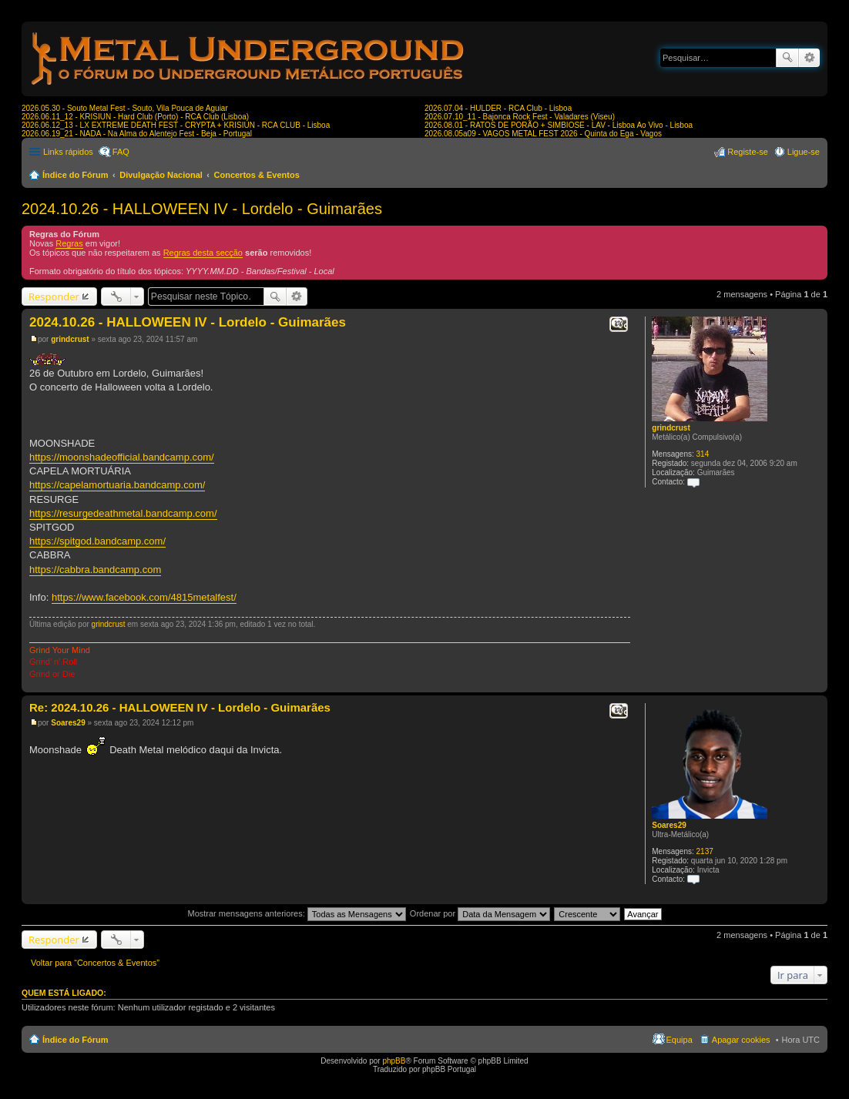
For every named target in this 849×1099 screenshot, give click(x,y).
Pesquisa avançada (809, 58)
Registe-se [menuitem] (747, 151)
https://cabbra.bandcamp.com (95, 569)
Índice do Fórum (75, 174)
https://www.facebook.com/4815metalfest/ (144, 597)
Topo (815, 684)
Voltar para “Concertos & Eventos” (95, 962)
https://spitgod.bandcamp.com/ (97, 541)
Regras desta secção (203, 252)
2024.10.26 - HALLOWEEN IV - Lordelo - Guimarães (202, 208)
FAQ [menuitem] (120, 151)
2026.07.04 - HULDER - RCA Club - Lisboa (498, 108)
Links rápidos (68, 151)
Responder (54, 296)
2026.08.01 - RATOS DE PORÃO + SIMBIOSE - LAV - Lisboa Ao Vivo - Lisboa (558, 125)
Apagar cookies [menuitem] (741, 1039)
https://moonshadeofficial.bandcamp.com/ (121, 457)
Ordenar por (480, 913)
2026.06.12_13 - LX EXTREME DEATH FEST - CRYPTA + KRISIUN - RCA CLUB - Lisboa (176, 125)
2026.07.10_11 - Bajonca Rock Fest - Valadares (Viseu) (519, 116)
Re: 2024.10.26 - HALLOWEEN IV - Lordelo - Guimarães (180, 707)
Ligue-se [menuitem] (803, 151)
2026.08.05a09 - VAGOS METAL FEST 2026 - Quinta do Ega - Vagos (543, 133)
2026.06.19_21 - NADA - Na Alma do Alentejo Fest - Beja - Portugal (137, 133)
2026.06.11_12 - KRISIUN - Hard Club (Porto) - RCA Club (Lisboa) (135, 116)
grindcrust (671, 428)
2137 (704, 851)
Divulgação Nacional (161, 174)
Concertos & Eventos (257, 174)
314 (703, 454)
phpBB (393, 1061)
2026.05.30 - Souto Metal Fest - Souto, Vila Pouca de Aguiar (125, 108)
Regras (68, 243)
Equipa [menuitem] (679, 1039)
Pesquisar (787, 58)
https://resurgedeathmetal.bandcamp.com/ (123, 513)
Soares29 (669, 825)
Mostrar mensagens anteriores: (296, 913)
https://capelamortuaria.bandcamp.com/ (117, 485)
